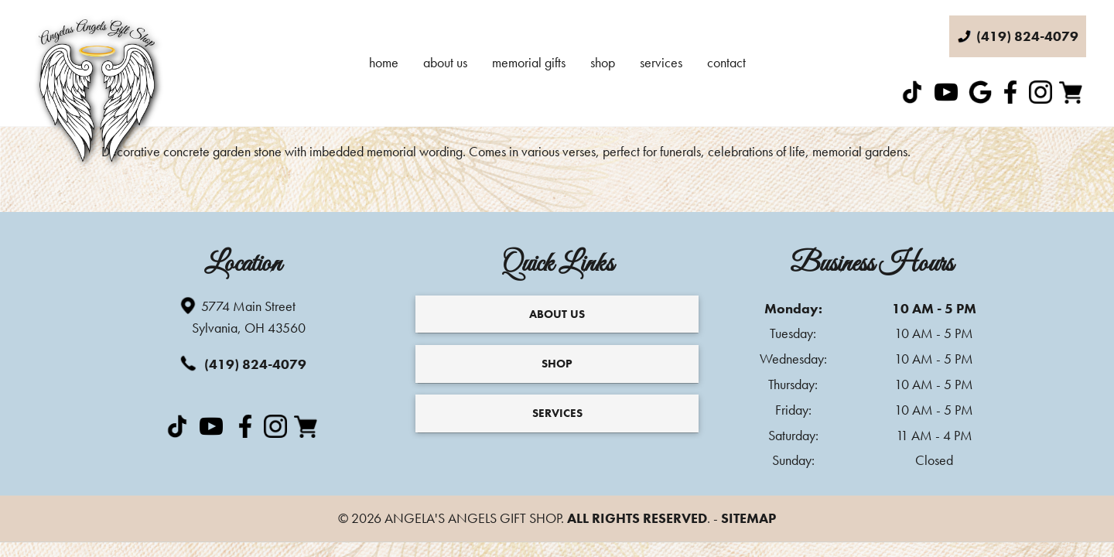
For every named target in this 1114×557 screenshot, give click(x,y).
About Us (445, 62)
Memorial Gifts (529, 62)
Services (661, 62)
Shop (602, 62)
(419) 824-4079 (242, 363)
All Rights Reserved (637, 518)
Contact (726, 62)
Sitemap (748, 518)
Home (383, 62)
